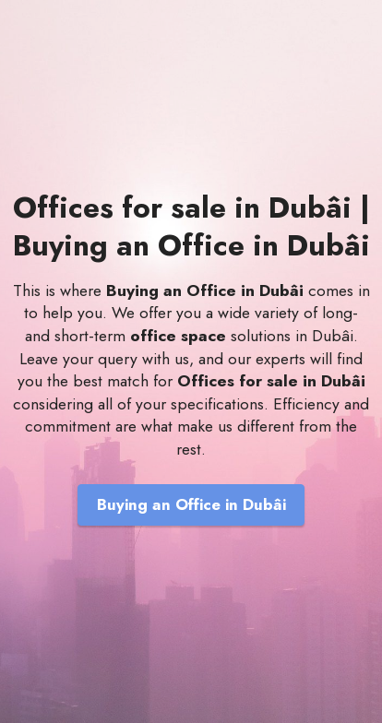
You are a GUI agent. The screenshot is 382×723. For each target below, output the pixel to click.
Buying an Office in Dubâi (191, 504)
